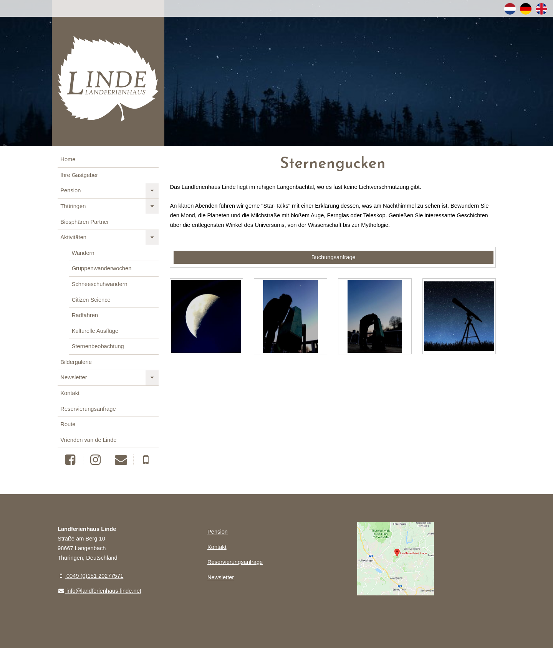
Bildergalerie (75, 362)
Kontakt (69, 393)
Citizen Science (91, 300)
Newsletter (73, 377)
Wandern (83, 253)
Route (67, 424)
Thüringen (73, 206)
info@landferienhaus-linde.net (99, 591)
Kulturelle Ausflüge (95, 331)
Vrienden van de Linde (88, 440)
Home (67, 159)
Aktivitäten (73, 237)
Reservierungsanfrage (88, 409)
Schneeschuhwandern (99, 284)
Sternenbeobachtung (98, 346)
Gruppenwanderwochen (102, 268)
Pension (70, 190)
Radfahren (85, 315)
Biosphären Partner (84, 222)
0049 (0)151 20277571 (90, 576)
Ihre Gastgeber (79, 175)
